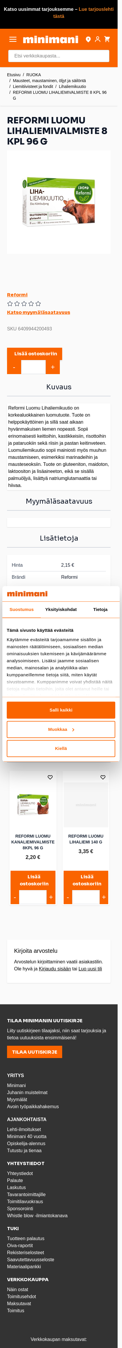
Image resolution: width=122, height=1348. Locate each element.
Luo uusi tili (90, 968)
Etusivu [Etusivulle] (14, 74)
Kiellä (61, 748)
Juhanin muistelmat (27, 1092)
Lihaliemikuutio (72, 86)
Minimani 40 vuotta (26, 1136)
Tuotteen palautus (26, 1238)
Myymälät (17, 1099)
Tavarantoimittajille (26, 1194)
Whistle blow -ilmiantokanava (37, 1215)
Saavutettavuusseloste (30, 1259)
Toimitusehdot (21, 1296)
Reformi (17, 295)
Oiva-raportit (20, 1245)
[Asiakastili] (97, 39)
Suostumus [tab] (21, 609)
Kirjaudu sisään (55, 968)
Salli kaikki (61, 710)
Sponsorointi (20, 1208)
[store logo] (50, 39)
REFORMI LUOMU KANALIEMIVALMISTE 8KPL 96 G (33, 842)
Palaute (15, 1180)
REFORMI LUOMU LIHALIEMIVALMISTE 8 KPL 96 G (60, 95)
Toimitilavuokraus (25, 1201)
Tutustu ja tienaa (24, 1150)
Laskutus (16, 1187)
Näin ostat (17, 1289)
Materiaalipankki (24, 1266)
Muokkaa (61, 729)
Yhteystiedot (20, 1173)
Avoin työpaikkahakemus (33, 1106)
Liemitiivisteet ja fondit (33, 86)
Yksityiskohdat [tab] (61, 609)
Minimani (16, 1085)
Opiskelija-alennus (26, 1143)
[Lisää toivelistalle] (50, 777)
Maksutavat (19, 1303)
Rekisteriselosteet (25, 1252)
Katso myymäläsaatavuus (38, 312)
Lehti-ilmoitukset (24, 1129)
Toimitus (15, 1310)
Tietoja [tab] (100, 609)
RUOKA (33, 74)
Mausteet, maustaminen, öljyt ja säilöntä (49, 80)
